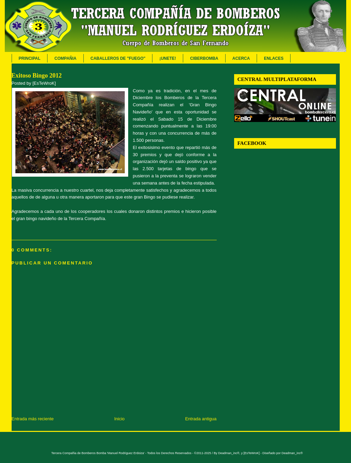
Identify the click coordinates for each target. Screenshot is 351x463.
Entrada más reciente (33, 418)
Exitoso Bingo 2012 (37, 75)
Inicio (119, 418)
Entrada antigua (201, 418)
